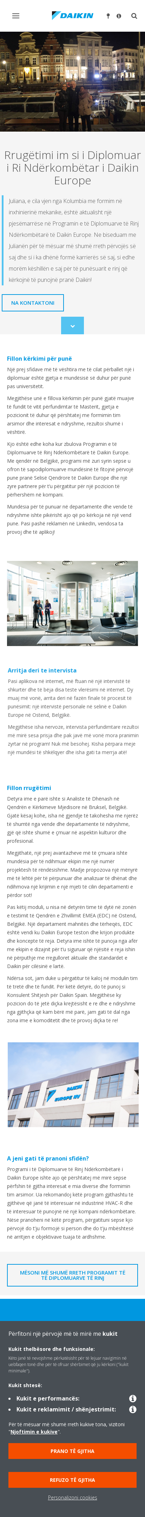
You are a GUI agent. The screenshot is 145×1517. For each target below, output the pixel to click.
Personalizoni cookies (72, 1497)
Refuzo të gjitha (72, 1480)
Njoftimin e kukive (34, 1431)
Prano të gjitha (72, 1451)
